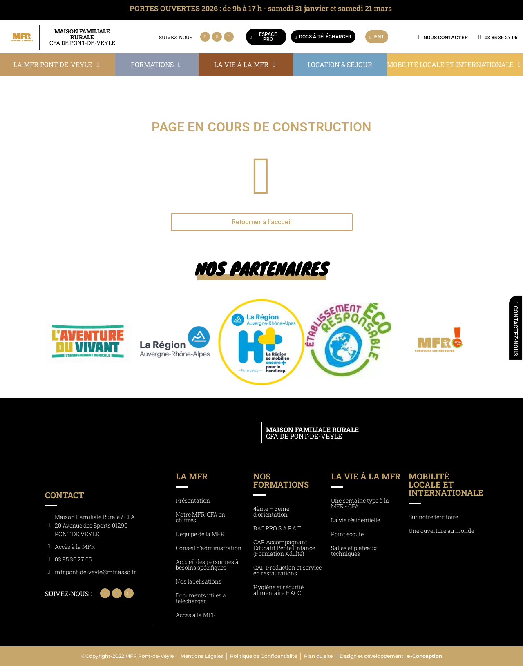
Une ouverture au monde (441, 531)
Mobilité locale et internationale (446, 484)
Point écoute (347, 534)
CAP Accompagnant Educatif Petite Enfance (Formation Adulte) (284, 547)
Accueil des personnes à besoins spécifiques (207, 564)
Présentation (193, 500)
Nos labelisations (198, 581)
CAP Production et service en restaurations (287, 570)
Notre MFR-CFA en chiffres (200, 517)
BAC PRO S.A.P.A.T (277, 528)
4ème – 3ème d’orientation (271, 511)
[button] (57, 64)
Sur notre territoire (433, 517)
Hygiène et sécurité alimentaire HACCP (279, 590)
